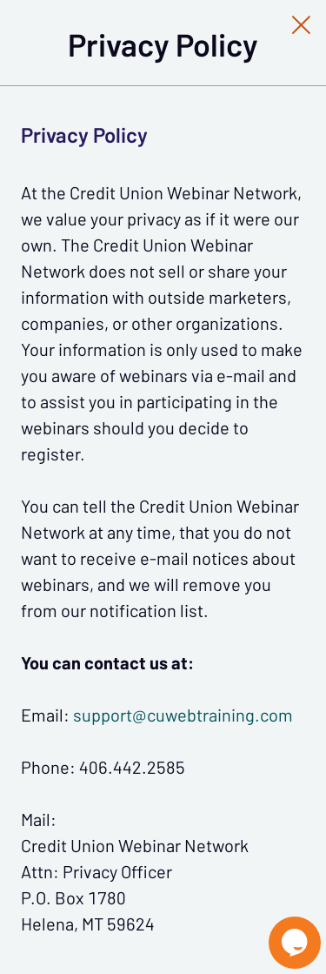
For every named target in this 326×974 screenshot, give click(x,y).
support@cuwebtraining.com (183, 715)
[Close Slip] (301, 25)
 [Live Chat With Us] (295, 943)
